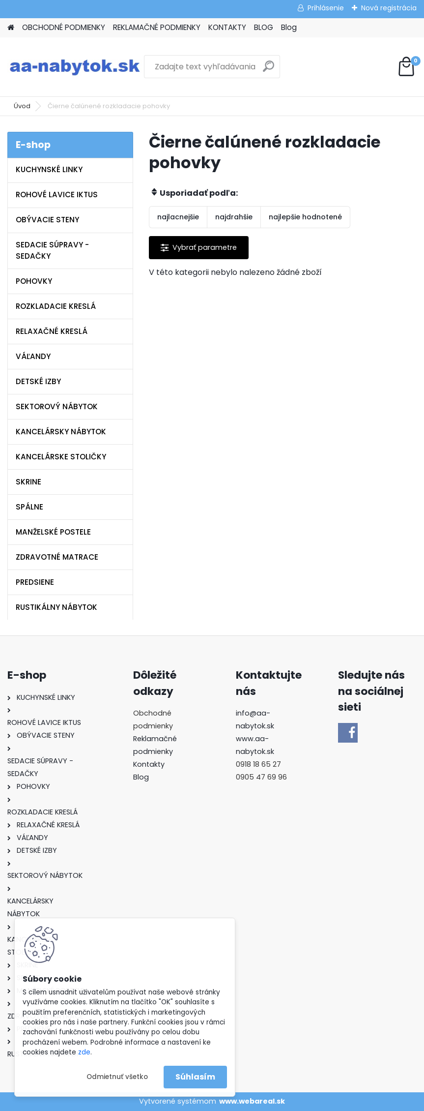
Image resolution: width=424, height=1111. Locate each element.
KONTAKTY (227, 27)
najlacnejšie (178, 217)
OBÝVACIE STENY (47, 219)
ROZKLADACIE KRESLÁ (56, 306)
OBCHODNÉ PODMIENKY (63, 27)
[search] (268, 70)
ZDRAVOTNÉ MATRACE (57, 557)
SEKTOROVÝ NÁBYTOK (57, 406)
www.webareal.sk (252, 1101)
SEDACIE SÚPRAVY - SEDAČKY (52, 250)
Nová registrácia (389, 8)
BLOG (263, 27)
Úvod (22, 106)
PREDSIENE (35, 582)
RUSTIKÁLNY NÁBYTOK (56, 607)
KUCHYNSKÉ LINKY (49, 169)
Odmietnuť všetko (117, 1076)
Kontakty (149, 764)
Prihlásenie (326, 8)
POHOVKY (34, 281)
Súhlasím (195, 1076)
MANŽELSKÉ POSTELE (53, 532)
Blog (289, 27)
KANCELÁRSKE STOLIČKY (61, 456)
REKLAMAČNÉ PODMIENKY (156, 27)
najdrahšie (234, 217)
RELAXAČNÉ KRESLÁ (51, 331)
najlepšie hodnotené (305, 217)
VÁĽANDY (33, 356)
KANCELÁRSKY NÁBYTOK (61, 431)
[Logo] (74, 66)
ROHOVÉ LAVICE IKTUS (57, 194)
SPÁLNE (29, 507)
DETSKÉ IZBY (38, 381)
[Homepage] (10, 27)
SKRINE (28, 482)
